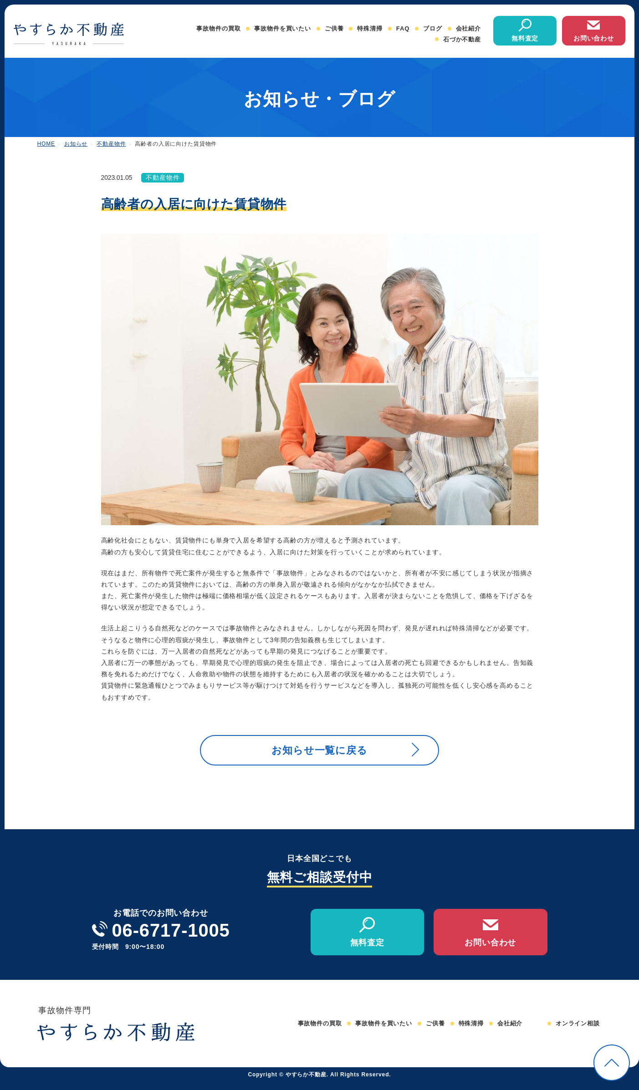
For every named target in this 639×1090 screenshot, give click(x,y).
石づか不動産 (462, 39)
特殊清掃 (369, 28)
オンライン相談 (578, 1031)
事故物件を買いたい (282, 28)
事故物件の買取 (218, 28)
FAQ (402, 28)
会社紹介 (468, 28)
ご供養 (334, 28)
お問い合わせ (593, 38)
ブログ (432, 28)
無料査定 (524, 38)
